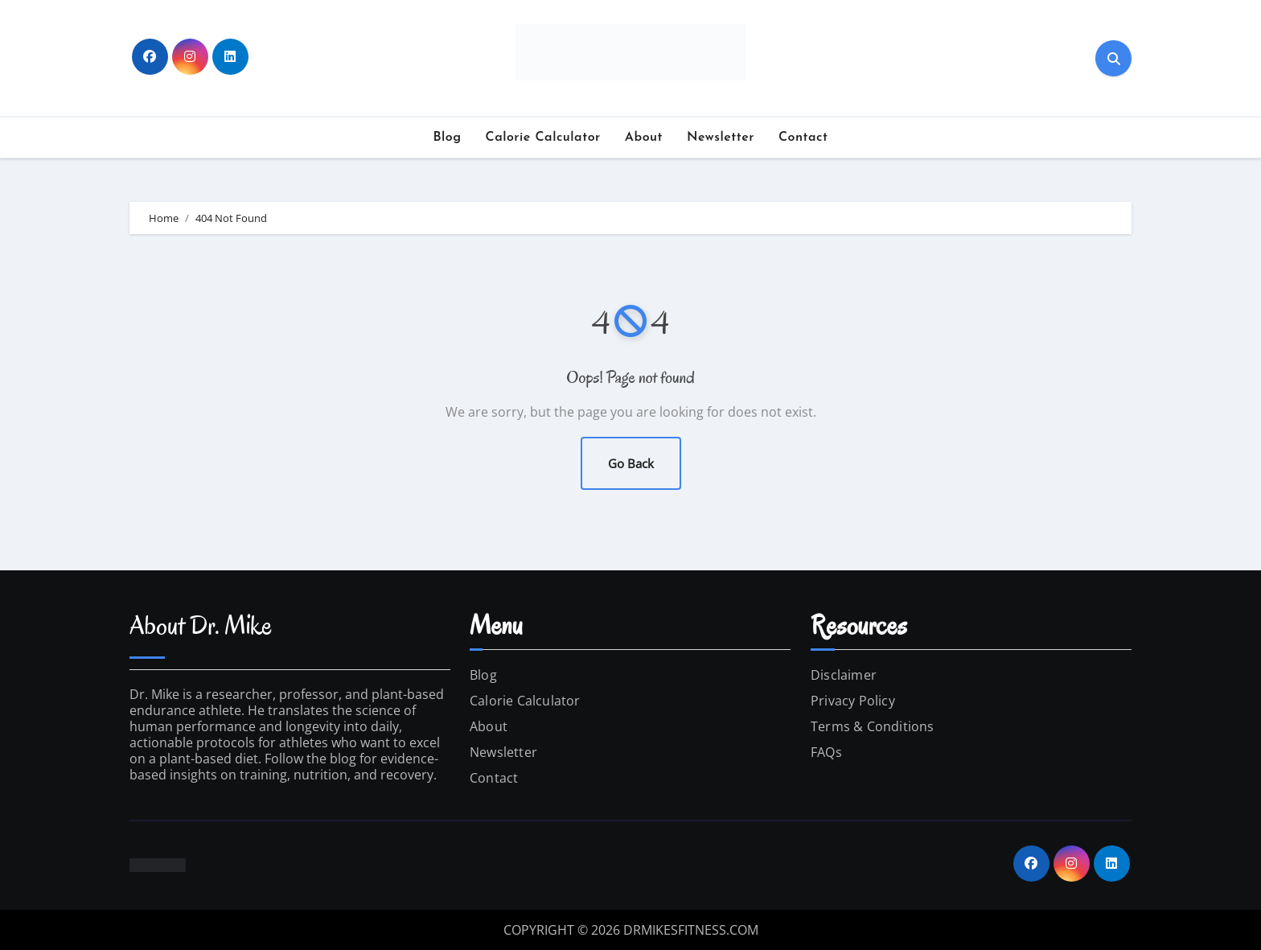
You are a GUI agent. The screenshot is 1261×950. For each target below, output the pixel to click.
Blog (447, 137)
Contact (803, 137)
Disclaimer (844, 675)
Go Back (631, 463)
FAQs (826, 752)
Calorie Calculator (543, 137)
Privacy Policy (853, 700)
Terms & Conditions (872, 726)
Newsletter (720, 137)
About (644, 137)
